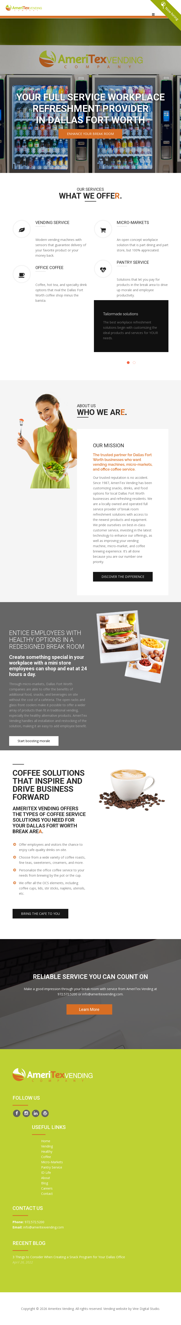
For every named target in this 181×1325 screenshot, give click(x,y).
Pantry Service (51, 1167)
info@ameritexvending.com (43, 1227)
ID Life (46, 1172)
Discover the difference (122, 576)
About (45, 1178)
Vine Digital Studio (146, 1308)
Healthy (46, 1151)
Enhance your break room (90, 134)
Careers (47, 1188)
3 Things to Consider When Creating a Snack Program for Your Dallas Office (69, 1257)
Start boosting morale (34, 741)
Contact (47, 1193)
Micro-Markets (52, 1162)
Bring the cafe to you (40, 913)
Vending (47, 1146)
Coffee (46, 1157)
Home (45, 1141)
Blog (44, 1183)
